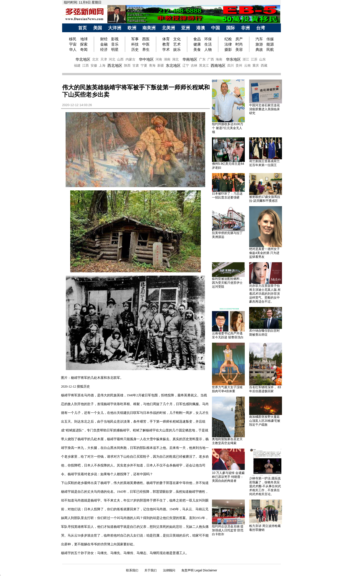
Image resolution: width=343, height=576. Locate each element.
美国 (97, 27)
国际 (230, 27)
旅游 (259, 44)
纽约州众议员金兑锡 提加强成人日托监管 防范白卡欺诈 (227, 530)
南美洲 (149, 27)
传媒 (270, 39)
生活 (208, 44)
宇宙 (73, 44)
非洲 (245, 27)
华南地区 (189, 59)
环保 (208, 39)
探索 (84, 44)
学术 (166, 49)
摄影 (228, 49)
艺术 (177, 44)
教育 (166, 44)
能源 (270, 44)
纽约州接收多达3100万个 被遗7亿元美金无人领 (227, 128)
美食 (197, 49)
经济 (104, 49)
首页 (82, 27)
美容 (239, 49)
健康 (197, 44)
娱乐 (177, 49)
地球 (84, 39)
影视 (115, 39)
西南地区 (218, 65)
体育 (166, 39)
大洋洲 (114, 27)
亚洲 (185, 27)
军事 (135, 39)
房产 (239, 39)
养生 (146, 49)
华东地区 (233, 59)
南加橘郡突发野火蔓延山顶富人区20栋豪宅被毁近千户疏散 (264, 420)
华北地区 (82, 59)
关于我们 (150, 570)
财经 (104, 39)
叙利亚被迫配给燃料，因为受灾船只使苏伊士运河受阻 (227, 282)
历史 (135, 49)
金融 (104, 44)
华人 (73, 49)
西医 (146, 39)
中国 (215, 27)
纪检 (228, 39)
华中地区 (146, 59)
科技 (135, 44)
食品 (197, 39)
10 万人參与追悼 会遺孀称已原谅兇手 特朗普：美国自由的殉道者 (228, 476)
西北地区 (114, 65)
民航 (270, 49)
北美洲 (168, 27)
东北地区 (173, 65)
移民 (73, 39)
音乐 (115, 44)
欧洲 (132, 27)
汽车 (259, 39)
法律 (228, 44)
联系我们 (132, 570)
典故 (259, 49)
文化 (177, 39)
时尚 (239, 44)
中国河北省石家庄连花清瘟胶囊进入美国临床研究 (264, 109)
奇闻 (84, 49)
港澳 (200, 27)
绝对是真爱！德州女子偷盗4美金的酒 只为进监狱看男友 (264, 253)
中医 (146, 44)
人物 (208, 49)
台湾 (260, 27)
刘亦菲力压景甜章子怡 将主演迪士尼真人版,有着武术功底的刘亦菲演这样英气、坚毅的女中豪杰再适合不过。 (265, 293)
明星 (115, 49)
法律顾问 (169, 570)
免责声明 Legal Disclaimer (199, 570)
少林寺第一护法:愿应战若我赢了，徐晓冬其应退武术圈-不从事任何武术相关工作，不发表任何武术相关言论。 (265, 486)
